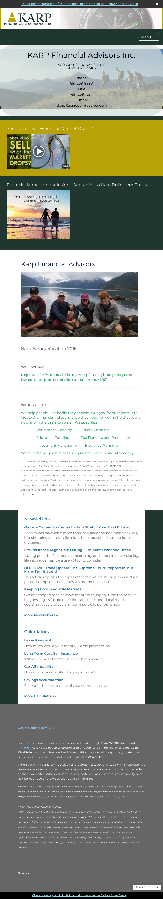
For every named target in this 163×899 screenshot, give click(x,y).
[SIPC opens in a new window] (115, 466)
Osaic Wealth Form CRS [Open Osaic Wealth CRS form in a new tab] (36, 728)
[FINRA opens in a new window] (109, 466)
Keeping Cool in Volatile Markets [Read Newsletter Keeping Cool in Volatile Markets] (52, 589)
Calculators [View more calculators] (36, 631)
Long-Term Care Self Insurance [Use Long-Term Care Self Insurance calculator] (51, 653)
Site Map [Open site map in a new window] (24, 873)
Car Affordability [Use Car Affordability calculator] (38, 667)
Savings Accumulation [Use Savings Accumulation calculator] (43, 680)
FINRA (22, 747)
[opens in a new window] (38, 152)
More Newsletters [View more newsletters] (41, 615)
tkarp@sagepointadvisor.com (81, 105)
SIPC (31, 747)
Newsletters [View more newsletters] (37, 518)
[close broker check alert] (157, 4)
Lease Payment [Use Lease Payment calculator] (37, 640)
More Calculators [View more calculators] (40, 696)
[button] (149, 37)
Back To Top (147, 887)
